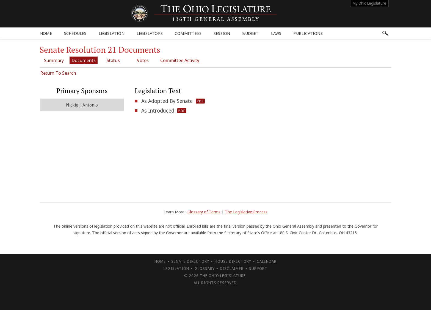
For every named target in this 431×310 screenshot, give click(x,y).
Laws (276, 33)
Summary (54, 60)
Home (46, 33)
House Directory (233, 261)
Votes (143, 60)
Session (222, 33)
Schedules (75, 33)
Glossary (205, 268)
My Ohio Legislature (369, 3)
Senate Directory (190, 261)
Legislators (150, 33)
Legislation (112, 33)
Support (258, 268)
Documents (83, 60)
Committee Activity (179, 60)
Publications (307, 33)
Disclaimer (232, 268)
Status (113, 60)
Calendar (267, 261)
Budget (250, 33)
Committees (188, 33)
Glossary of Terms (203, 211)
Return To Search (58, 73)
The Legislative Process (246, 211)
